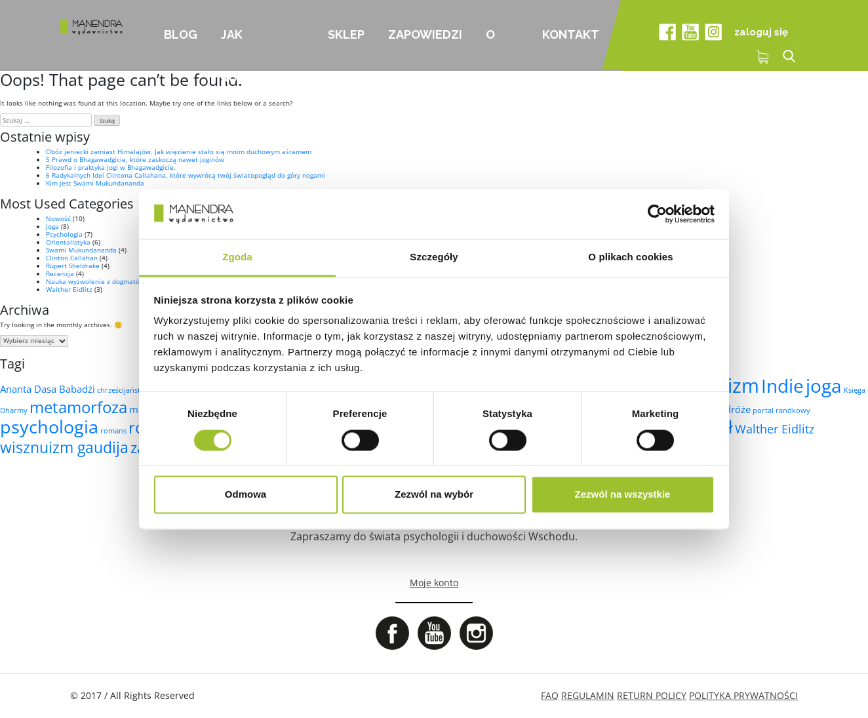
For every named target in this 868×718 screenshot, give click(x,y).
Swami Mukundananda (81, 249)
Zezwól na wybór (434, 494)
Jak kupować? (253, 49)
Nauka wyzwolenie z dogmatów (95, 281)
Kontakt (570, 34)
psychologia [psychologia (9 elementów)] (49, 426)
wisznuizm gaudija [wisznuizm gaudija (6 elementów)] (64, 447)
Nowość (58, 218)
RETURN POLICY (651, 695)
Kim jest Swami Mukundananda (95, 183)
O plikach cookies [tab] (630, 257)
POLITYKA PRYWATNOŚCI (743, 695)
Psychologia (64, 234)
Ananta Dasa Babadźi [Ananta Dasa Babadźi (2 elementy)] (47, 388)
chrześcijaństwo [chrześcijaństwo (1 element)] (124, 390)
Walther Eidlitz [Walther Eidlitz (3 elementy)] (774, 429)
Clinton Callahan (72, 257)
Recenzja (60, 273)
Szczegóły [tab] (434, 257)
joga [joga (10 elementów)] (824, 385)
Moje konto (434, 582)
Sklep (346, 34)
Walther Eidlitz (69, 289)
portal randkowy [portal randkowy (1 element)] (781, 410)
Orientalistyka (68, 242)
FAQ (550, 695)
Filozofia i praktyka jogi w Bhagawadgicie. (111, 167)
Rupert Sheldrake (73, 265)
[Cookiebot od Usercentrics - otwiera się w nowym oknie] (657, 214)
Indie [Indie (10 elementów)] (782, 385)
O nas (497, 49)
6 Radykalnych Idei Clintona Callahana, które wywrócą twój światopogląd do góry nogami (185, 175)
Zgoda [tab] (237, 257)
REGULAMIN (587, 695)
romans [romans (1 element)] (113, 430)
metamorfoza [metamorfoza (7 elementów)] (78, 407)
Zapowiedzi (425, 34)
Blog (180, 34)
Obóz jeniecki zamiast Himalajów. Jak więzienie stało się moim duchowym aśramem (178, 151)
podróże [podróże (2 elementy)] (732, 409)
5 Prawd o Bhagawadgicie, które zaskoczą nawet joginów (135, 159)
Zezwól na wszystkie (623, 494)
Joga (52, 226)
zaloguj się (761, 32)
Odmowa (245, 494)
